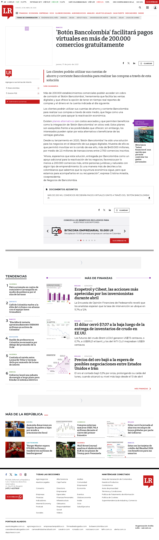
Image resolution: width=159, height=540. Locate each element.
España (29, 422)
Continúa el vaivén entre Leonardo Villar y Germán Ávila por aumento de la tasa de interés (24, 361)
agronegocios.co (34, 526)
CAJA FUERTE (118, 13)
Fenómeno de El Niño (49, 18)
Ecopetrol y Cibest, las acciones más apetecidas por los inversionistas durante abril (106, 293)
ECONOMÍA (33, 13)
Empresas (40, 494)
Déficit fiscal (82, 18)
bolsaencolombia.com (98, 526)
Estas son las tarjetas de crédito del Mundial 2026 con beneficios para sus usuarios (140, 450)
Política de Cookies (110, 497)
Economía (81, 488)
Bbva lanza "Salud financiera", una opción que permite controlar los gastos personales (143, 153)
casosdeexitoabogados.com (17, 529)
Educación (13, 337)
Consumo (40, 488)
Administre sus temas (16, 102)
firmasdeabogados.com (77, 526)
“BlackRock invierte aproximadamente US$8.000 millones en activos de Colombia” (24, 326)
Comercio (81, 422)
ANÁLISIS (91, 13)
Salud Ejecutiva (83, 507)
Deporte (13, 302)
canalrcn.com (64, 529)
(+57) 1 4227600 (12, 488)
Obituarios (61, 503)
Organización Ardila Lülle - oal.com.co (144, 527)
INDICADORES (131, 13)
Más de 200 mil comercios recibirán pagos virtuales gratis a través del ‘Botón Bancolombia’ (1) (99, 196)
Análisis (80, 479)
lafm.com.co (106, 529)
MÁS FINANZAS (141, 389)
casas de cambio (132, 18)
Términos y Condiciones (111, 491)
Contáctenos (107, 485)
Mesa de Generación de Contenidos (117, 479)
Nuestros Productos (110, 482)
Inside (79, 500)
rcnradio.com (77, 529)
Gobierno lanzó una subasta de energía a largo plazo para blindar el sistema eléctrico (24, 377)
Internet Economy (43, 503)
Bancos (12, 319)
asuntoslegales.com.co (14, 526)
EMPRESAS (43, 13)
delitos (113, 18)
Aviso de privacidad (110, 488)
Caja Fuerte (61, 482)
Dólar (121, 18)
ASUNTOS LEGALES (104, 13)
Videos (59, 513)
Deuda (71, 18)
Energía (63, 18)
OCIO (52, 13)
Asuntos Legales (42, 482)
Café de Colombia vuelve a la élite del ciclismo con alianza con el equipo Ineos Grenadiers (24, 308)
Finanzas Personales (65, 497)
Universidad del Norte (99, 18)
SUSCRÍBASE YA (119, 241)
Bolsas (131, 422)
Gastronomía (32, 443)
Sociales (39, 513)
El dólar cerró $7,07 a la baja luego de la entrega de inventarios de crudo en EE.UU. (109, 328)
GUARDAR (146, 63)
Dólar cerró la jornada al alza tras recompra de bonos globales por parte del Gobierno (140, 429)
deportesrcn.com (12, 532)
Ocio (79, 503)
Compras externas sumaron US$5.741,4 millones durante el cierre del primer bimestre (87, 430)
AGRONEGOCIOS (79, 13)
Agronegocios (42, 479)
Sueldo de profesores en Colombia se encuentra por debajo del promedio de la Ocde (23, 343)
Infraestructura (62, 500)
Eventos (80, 494)
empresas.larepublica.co (54, 526)
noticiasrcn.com (92, 529)
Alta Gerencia (62, 479)
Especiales (61, 494)
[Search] (140, 7)
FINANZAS (23, 13)
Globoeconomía (84, 497)
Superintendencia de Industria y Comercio (119, 500)
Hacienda (13, 284)
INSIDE (141, 13)
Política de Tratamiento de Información (118, 494)
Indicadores (41, 500)
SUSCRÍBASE (152, 2)
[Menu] (17, 13)
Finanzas (39, 497)
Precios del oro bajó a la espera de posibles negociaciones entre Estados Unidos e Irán (107, 364)
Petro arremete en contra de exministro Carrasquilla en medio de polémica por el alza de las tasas (23, 291)
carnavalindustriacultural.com (44, 529)
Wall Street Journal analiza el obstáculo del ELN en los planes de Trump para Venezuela (89, 450)
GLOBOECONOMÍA (63, 13)
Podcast (39, 507)
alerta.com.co (120, 529)
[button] (46, 231)
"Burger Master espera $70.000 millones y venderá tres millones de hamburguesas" (39, 450)
